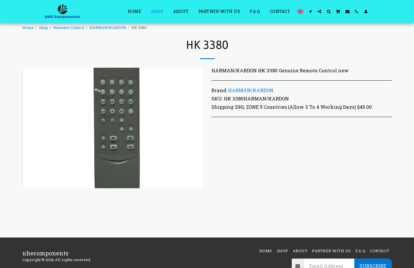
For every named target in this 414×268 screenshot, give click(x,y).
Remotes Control (68, 27)
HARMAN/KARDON (107, 27)
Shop (43, 27)
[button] (310, 11)
